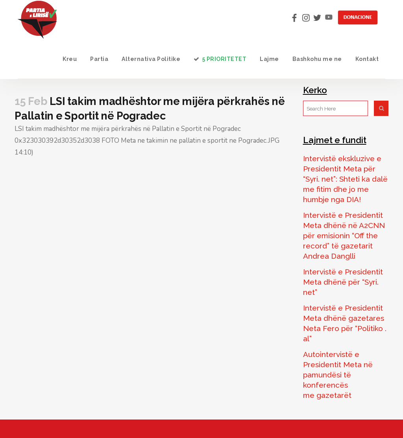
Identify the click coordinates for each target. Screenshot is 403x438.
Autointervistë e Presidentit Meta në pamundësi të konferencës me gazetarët (338, 374)
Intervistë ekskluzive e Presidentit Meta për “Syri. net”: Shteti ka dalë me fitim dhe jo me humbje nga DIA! (345, 179)
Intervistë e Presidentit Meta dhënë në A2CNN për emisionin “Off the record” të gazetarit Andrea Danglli (344, 235)
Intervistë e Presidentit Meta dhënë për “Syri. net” (343, 281)
